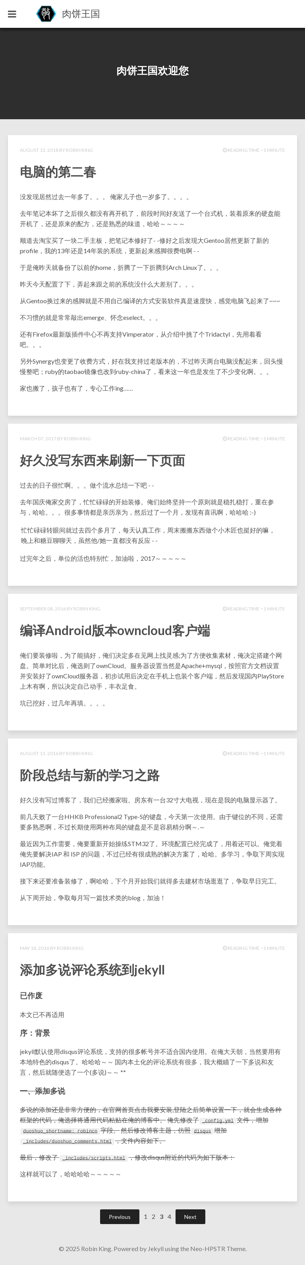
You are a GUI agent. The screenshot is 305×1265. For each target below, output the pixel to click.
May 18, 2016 (34, 948)
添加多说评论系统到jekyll (92, 969)
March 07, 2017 (38, 439)
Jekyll (156, 1248)
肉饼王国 (81, 13)
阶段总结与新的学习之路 (90, 775)
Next (190, 1216)
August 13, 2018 (39, 150)
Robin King (79, 150)
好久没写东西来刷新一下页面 (102, 460)
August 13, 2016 (39, 753)
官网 (115, 1109)
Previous (120, 1216)
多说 (254, 1061)
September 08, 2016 (43, 609)
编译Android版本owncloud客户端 (115, 630)
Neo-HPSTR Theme (217, 1248)
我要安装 (159, 1109)
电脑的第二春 (58, 171)
